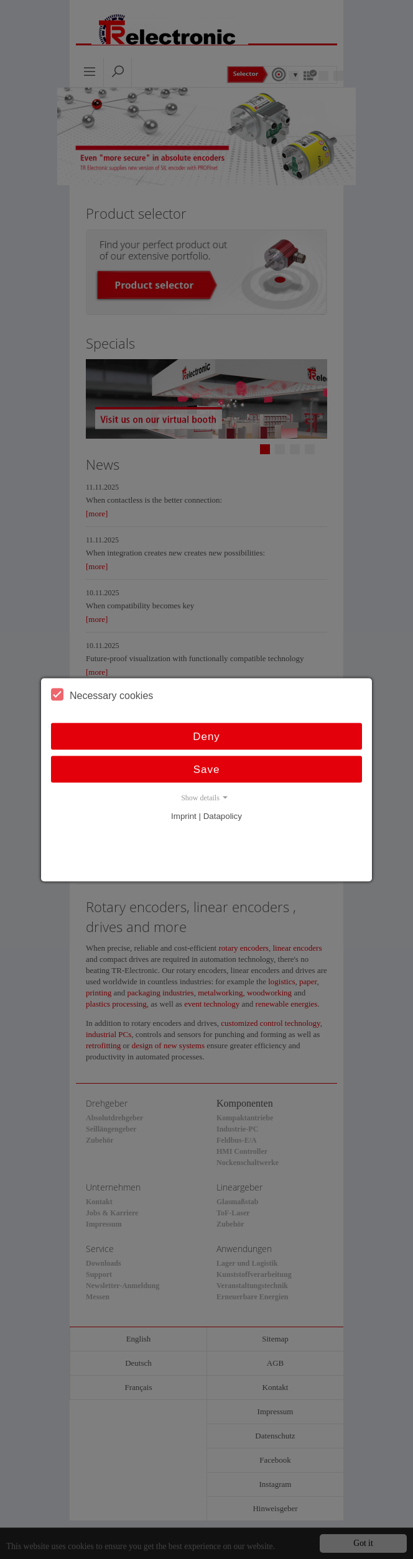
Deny (206, 736)
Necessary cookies (102, 694)
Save (206, 769)
